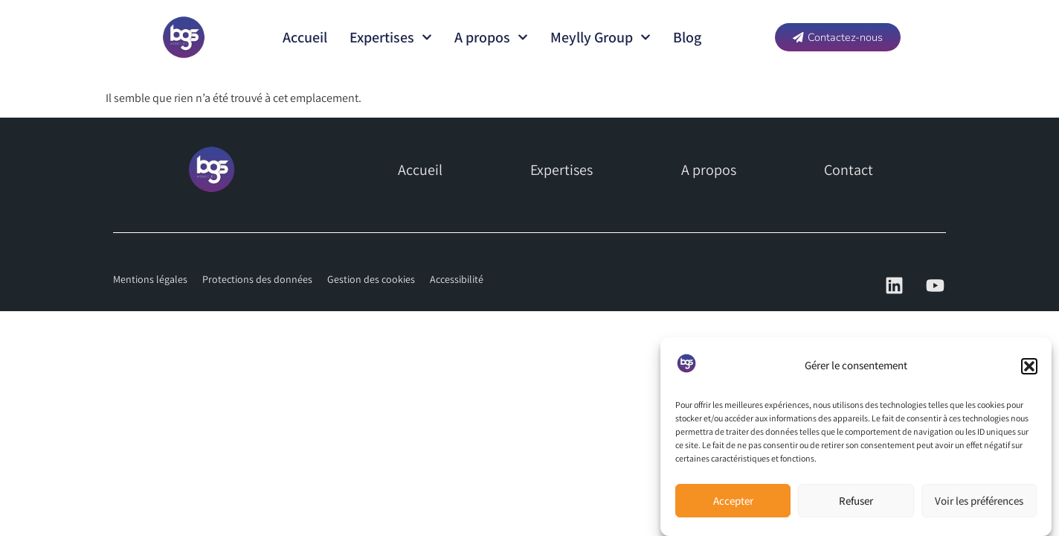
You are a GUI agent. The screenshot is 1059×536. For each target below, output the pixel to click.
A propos (491, 37)
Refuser (856, 501)
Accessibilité (456, 279)
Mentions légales (150, 279)
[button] (1029, 366)
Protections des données (257, 279)
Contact (848, 169)
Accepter (733, 501)
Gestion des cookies (371, 279)
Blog (687, 37)
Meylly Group (600, 37)
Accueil (305, 37)
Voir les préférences (979, 501)
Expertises (391, 37)
